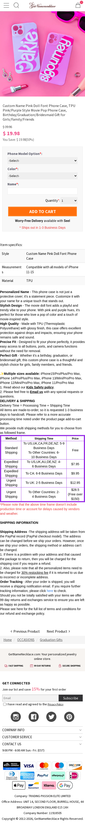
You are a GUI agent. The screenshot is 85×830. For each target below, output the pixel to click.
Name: (13, 184)
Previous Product (25, 631)
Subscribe (70, 698)
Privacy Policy (55, 704)
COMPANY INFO (13, 730)
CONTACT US (11, 744)
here (20, 609)
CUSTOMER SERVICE (17, 737)
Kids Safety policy (40, 387)
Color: (12, 169)
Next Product (58, 631)
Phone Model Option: (24, 154)
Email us (36, 392)
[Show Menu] (7, 5)
